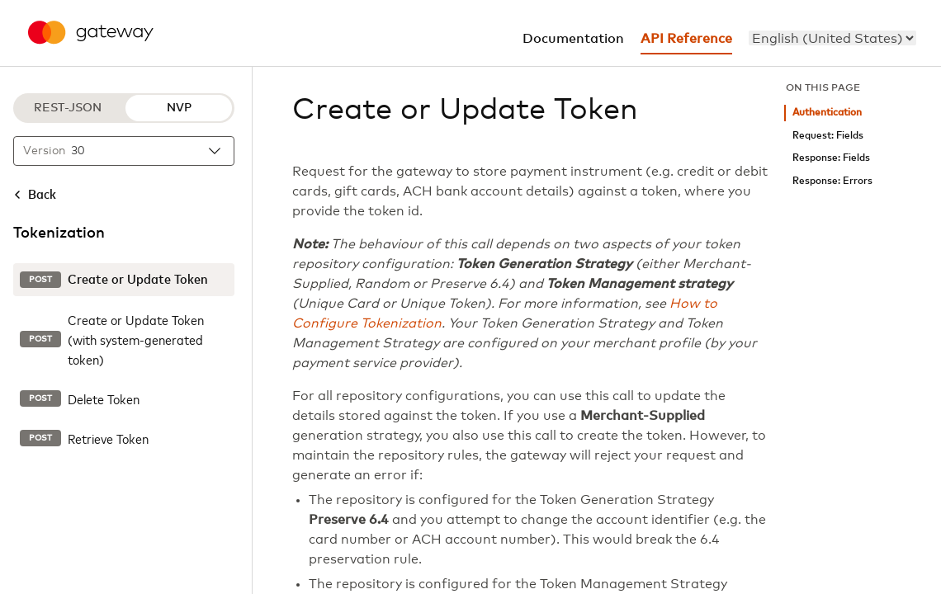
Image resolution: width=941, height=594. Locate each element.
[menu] (832, 38)
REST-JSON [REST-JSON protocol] (68, 108)
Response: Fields (831, 158)
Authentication (827, 112)
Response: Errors (832, 181)
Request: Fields (827, 135)
